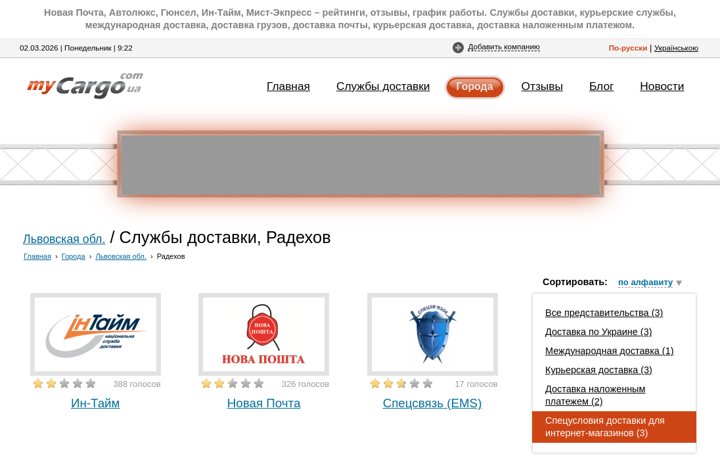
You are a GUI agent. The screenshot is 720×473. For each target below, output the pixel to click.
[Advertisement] (361, 164)
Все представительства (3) (604, 312)
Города (475, 86)
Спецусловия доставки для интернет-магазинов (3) (605, 426)
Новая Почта (264, 403)
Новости (662, 86)
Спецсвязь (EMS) (432, 403)
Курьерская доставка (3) (598, 370)
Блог (601, 86)
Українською (676, 47)
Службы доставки (383, 86)
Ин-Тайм (95, 403)
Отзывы (542, 86)
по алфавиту (645, 282)
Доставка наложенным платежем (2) (595, 395)
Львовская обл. (64, 239)
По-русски (628, 47)
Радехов (171, 256)
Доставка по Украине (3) (598, 332)
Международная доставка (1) (609, 351)
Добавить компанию (503, 46)
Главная (288, 86)
